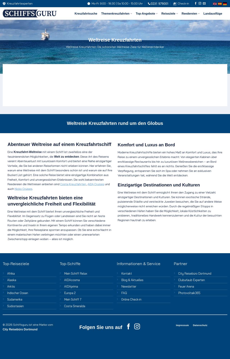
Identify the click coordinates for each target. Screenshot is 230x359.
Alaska (11, 280)
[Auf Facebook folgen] (195, 3)
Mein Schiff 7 (72, 299)
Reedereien (190, 13)
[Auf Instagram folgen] (200, 3)
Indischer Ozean (17, 293)
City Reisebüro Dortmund (194, 273)
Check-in (181, 3)
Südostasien (15, 306)
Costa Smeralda (74, 306)
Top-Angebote (146, 13)
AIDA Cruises (96, 184)
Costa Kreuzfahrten (73, 184)
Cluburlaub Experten (191, 280)
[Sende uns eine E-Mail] (204, 3)
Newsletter (128, 286)
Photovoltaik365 (189, 293)
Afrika (11, 273)
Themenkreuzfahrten (116, 13)
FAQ (124, 293)
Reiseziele (169, 13)
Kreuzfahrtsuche (86, 13)
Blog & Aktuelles (132, 280)
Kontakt (126, 273)
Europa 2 (70, 293)
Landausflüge (212, 13)
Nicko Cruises (23, 189)
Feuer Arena (186, 286)
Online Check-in (131, 299)
